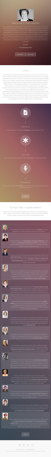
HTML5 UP (28, 451)
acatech (5, 88)
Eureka (36, 97)
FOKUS (39, 80)
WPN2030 (15, 91)
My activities (32, 54)
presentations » (20, 186)
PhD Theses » (30, 158)
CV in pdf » (25, 44)
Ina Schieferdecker (30, 449)
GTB (36, 88)
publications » (28, 130)
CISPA (26, 95)
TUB (5, 84)
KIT (24, 93)
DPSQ (30, 97)
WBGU (31, 89)
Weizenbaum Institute (21, 84)
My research (19, 54)
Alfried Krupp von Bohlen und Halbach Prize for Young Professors (26, 99)
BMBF (46, 78)
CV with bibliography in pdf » (25, 47)
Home (25, 196)
